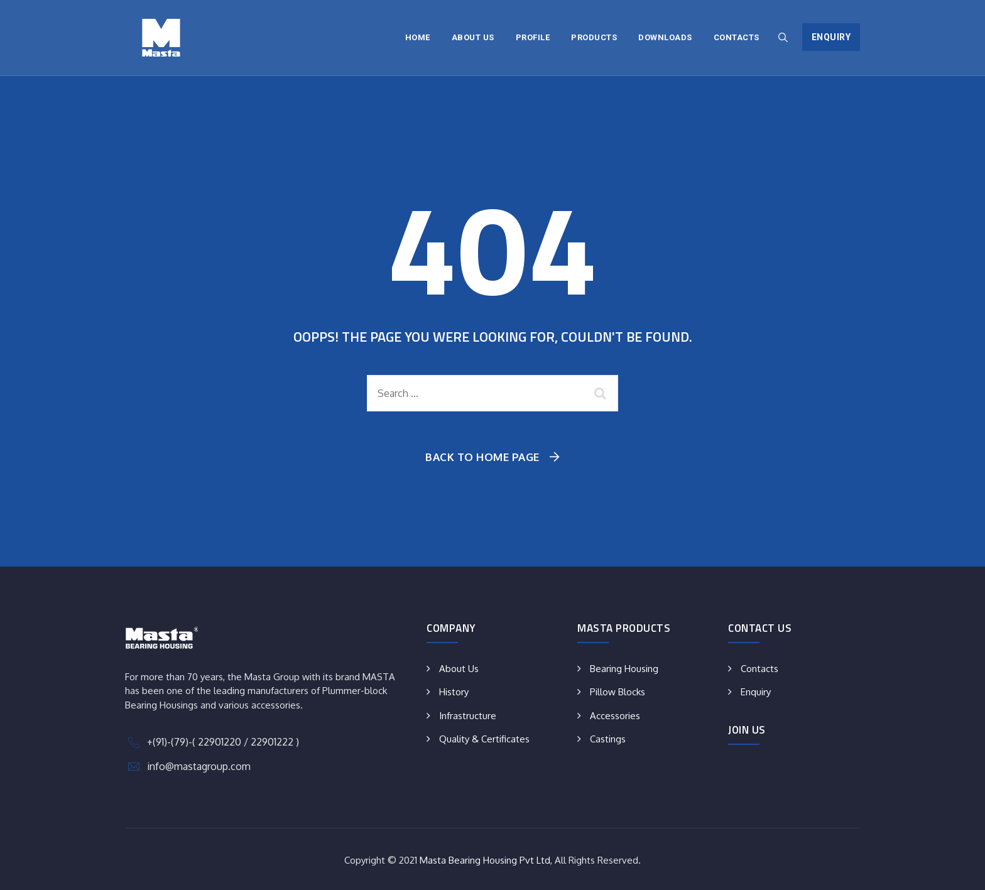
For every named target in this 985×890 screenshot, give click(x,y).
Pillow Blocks (617, 692)
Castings (608, 739)
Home (417, 37)
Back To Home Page (482, 457)
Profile (533, 37)
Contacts (736, 37)
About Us (473, 37)
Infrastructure (467, 716)
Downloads (665, 37)
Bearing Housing (624, 669)
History (454, 692)
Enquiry (831, 37)
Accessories (615, 716)
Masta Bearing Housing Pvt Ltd (485, 860)
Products (594, 37)
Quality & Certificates (484, 739)
